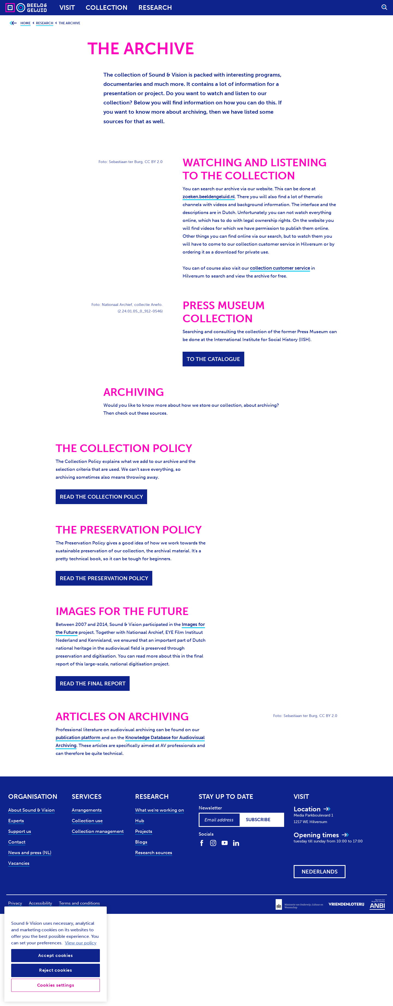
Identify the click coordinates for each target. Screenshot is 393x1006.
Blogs (141, 842)
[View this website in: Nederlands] (320, 871)
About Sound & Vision (31, 810)
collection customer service (280, 268)
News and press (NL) (29, 852)
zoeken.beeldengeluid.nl (209, 196)
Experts (16, 820)
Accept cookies (55, 955)
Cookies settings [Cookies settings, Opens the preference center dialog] (55, 985)
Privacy (15, 903)
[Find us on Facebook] (202, 843)
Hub (139, 820)
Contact (16, 842)
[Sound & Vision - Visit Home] (15, 8)
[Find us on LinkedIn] (236, 843)
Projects (143, 831)
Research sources (153, 852)
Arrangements (87, 810)
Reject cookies (55, 970)
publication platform (78, 737)
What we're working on (159, 810)
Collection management (98, 831)
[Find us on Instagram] (213, 843)
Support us (19, 831)
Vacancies (18, 863)
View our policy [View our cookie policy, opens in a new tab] (80, 942)
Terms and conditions (79, 903)
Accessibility (40, 903)
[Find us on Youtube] (225, 843)
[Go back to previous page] (13, 23)
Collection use (87, 820)
